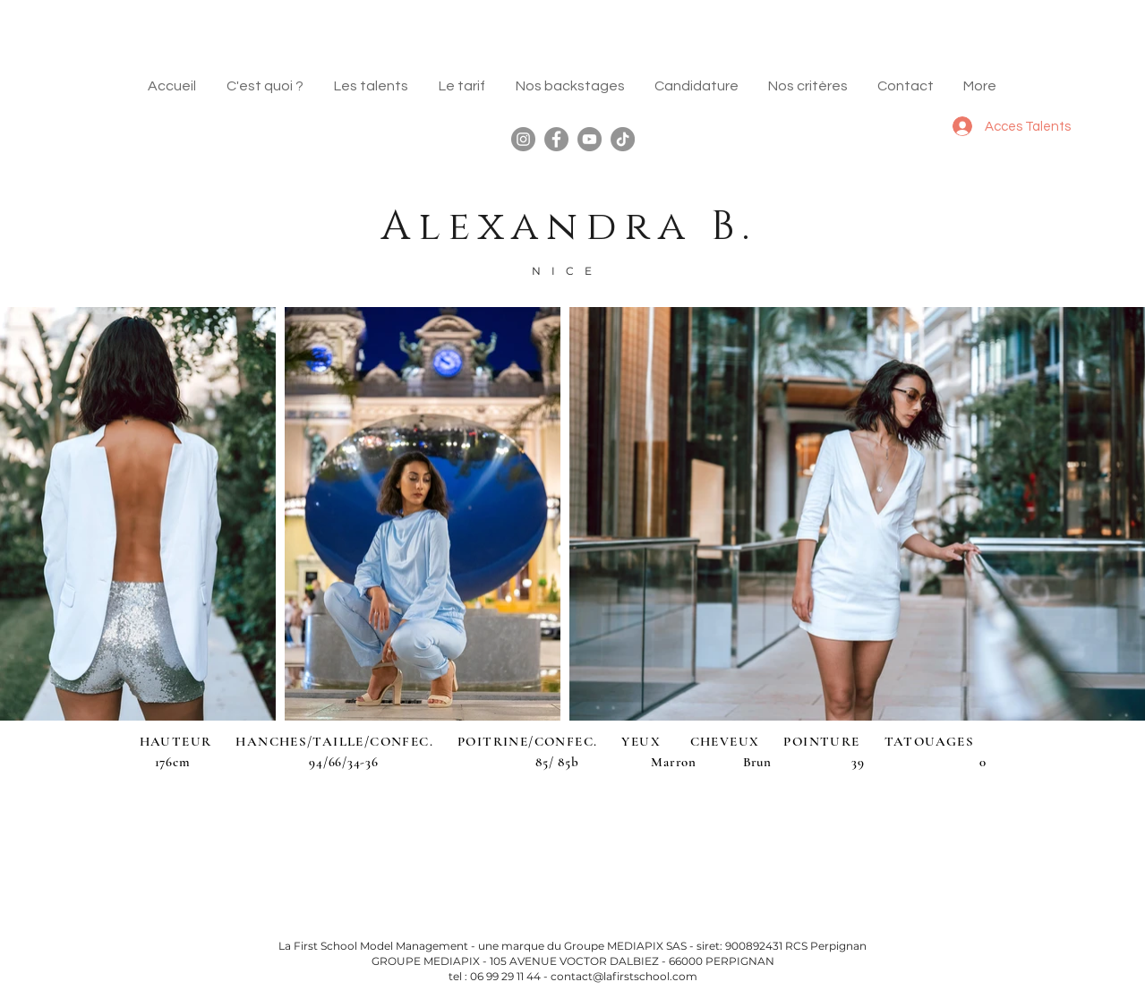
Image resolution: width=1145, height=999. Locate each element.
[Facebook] (556, 139)
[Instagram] (523, 139)
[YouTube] (589, 139)
